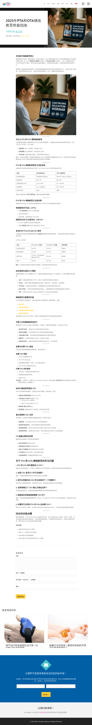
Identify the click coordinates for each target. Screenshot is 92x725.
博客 (58, 3)
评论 (17, 556)
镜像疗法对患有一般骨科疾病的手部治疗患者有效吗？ (67, 646)
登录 (67, 3)
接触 (71, 3)
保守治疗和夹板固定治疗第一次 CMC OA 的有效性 (22, 646)
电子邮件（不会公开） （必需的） (26, 579)
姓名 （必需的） (21, 573)
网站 (17, 586)
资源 (53, 3)
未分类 (18, 31)
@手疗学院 (42, 711)
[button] (55, 4)
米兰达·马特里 (25, 36)
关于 (48, 3)
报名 (63, 3)
